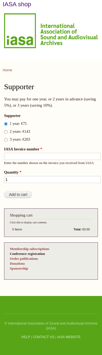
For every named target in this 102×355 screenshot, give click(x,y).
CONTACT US (43, 337)
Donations (17, 264)
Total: (78, 229)
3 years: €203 (20, 139)
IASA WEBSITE (69, 337)
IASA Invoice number (23, 149)
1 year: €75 (18, 124)
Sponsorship (19, 268)
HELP (25, 337)
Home (7, 70)
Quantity (12, 172)
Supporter (12, 116)
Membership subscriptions (29, 249)
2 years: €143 (20, 131)
